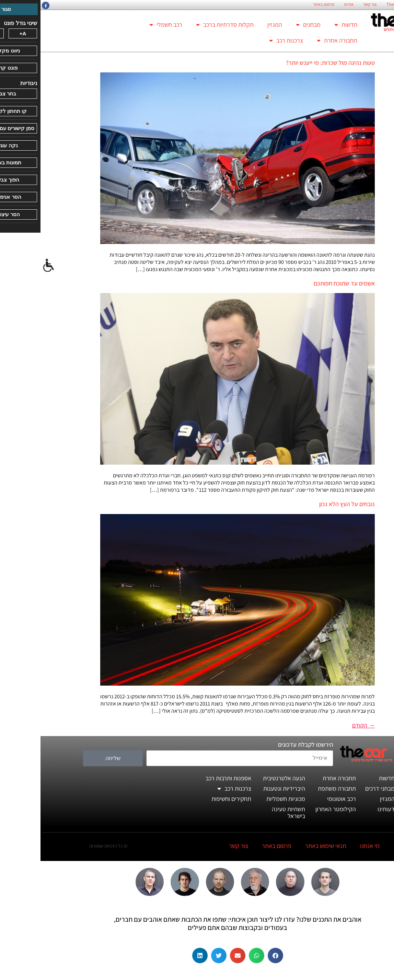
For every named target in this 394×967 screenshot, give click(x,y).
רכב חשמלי (125, 24)
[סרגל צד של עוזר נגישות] (8, 265)
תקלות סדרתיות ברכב (184, 24)
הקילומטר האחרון (295, 809)
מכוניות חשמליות (245, 799)
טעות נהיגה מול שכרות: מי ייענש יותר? (289, 63)
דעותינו (345, 809)
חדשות (305, 24)
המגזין (234, 24)
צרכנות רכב (246, 40)
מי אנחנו (329, 846)
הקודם (323, 725)
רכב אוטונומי (301, 799)
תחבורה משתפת (296, 788)
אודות (308, 4)
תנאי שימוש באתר (285, 846)
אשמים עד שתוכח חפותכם (303, 283)
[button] (235, 955)
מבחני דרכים (339, 788)
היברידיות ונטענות (244, 788)
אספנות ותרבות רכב (188, 778)
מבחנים (267, 24)
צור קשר (329, 4)
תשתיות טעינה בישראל (248, 812)
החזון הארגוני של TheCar (367, 4)
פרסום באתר (283, 4)
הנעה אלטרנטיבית (243, 778)
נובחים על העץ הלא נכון (306, 504)
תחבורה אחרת (296, 40)
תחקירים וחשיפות (191, 799)
